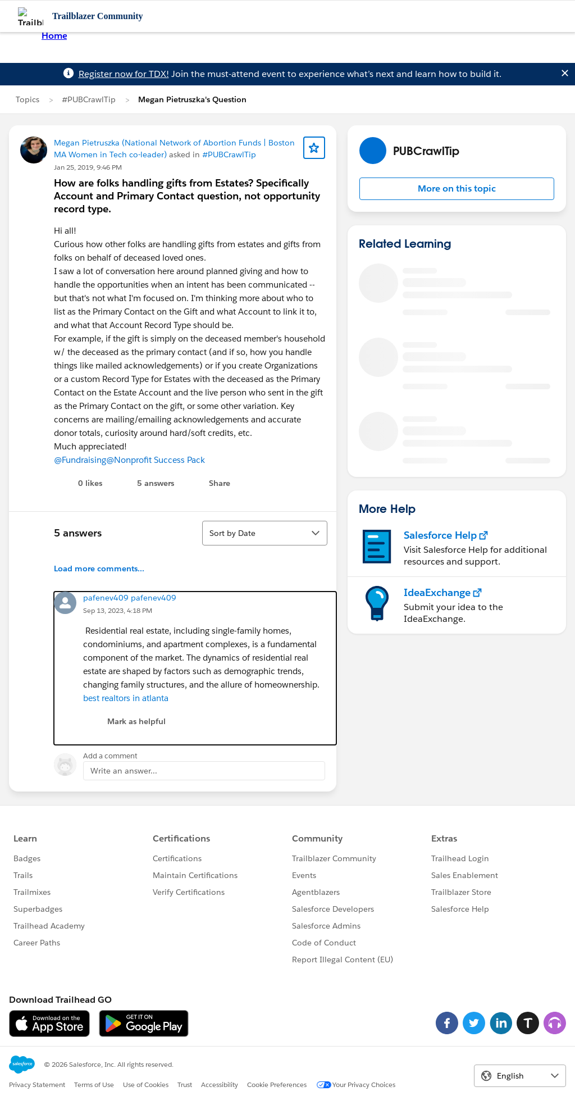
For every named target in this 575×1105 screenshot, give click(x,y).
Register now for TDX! (124, 74)
